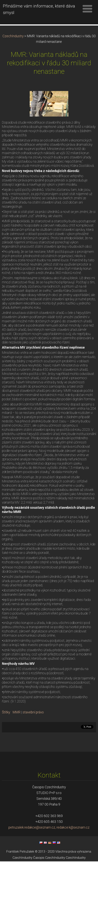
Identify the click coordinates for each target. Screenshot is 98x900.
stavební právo (33, 751)
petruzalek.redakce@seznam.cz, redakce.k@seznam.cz (49, 866)
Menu (87, 8)
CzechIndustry (13, 75)
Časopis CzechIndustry (49, 896)
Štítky (6, 751)
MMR (16, 751)
